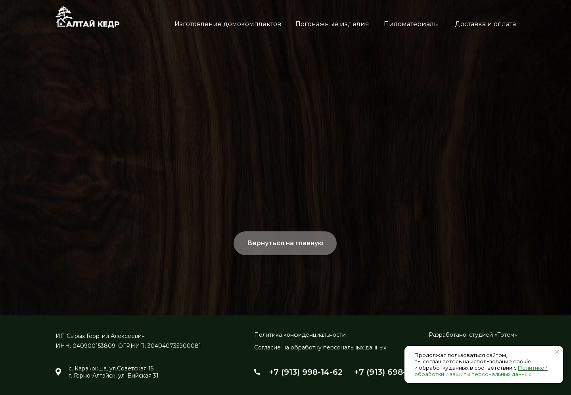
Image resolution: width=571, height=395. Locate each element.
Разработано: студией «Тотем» (473, 334)
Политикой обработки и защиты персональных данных (481, 370)
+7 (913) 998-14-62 (306, 372)
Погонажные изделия (332, 24)
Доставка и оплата (485, 24)
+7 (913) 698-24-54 (391, 372)
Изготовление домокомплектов (227, 24)
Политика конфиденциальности (300, 334)
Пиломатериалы (411, 24)
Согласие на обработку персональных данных (320, 347)
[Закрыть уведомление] (557, 352)
